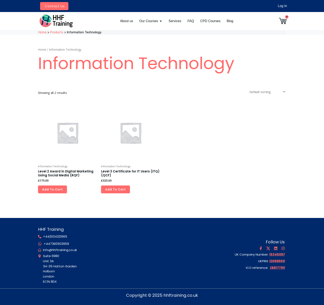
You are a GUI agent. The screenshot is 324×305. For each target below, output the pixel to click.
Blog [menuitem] (230, 21)
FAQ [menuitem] (190, 21)
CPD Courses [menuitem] (210, 21)
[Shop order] (267, 91)
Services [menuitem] (175, 21)
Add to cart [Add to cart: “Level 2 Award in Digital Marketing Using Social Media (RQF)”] (52, 189)
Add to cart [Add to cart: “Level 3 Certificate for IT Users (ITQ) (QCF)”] (115, 189)
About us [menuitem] (126, 21)
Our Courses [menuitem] (148, 21)
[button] (160, 21)
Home (42, 49)
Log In (282, 6)
